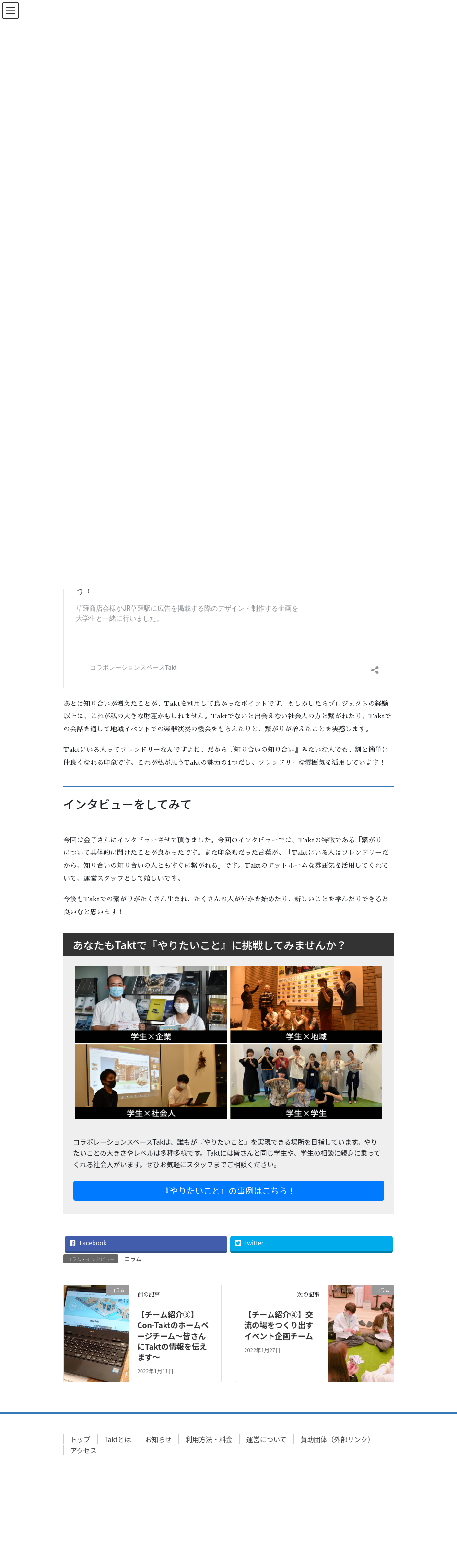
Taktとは (118, 1439)
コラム (132, 1258)
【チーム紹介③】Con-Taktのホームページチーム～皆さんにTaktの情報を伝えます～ (173, 1335)
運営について (266, 1439)
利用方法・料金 (209, 1439)
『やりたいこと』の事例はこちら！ (229, 1190)
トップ (80, 1439)
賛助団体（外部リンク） (338, 1439)
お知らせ (158, 1439)
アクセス (83, 1450)
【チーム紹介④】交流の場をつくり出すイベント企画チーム (278, 1325)
